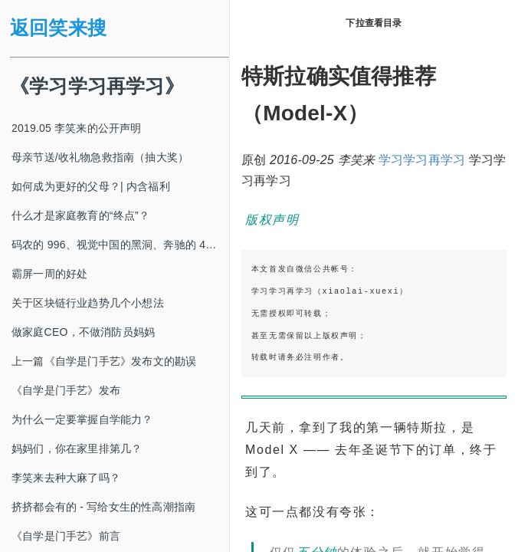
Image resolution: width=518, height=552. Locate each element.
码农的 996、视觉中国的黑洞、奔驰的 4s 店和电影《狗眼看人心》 (120, 244)
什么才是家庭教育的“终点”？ (80, 215)
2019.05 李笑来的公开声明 (76, 128)
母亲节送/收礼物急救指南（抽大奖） (100, 157)
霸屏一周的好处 (49, 274)
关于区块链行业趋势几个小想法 (87, 303)
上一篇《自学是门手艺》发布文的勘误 (103, 361)
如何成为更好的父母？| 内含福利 (90, 186)
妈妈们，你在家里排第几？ (76, 448)
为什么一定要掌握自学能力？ (82, 419)
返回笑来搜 (58, 28)
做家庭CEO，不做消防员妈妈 (83, 332)
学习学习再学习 (422, 159)
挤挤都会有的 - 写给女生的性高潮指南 (103, 507)
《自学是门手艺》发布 (65, 390)
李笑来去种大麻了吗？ (65, 478)
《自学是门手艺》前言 (65, 536)
